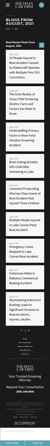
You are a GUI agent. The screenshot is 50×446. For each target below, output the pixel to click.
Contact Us (25, 354)
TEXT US (37, 443)
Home (25, 339)
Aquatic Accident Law (25, 346)
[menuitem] (15, 417)
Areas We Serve (25, 350)
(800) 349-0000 (25, 391)
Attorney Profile (25, 342)
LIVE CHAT (12, 443)
